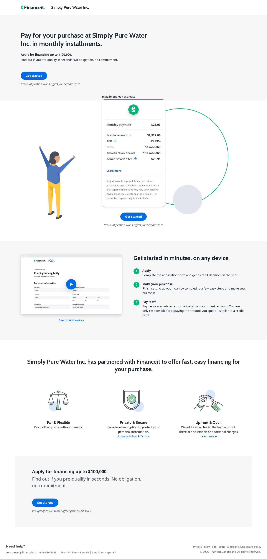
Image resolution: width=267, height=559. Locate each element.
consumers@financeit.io (21, 552)
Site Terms (218, 546)
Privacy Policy (127, 436)
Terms (144, 436)
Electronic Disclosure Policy (244, 546)
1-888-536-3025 (47, 552)
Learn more (113, 170)
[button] (71, 284)
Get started (34, 76)
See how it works (71, 320)
